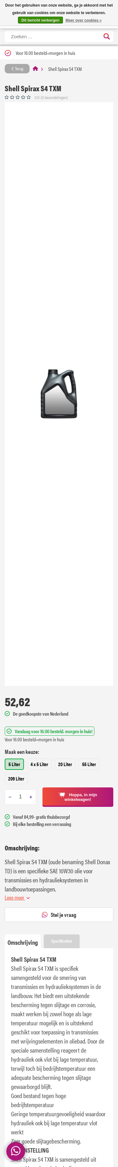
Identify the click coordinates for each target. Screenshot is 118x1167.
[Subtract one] (10, 797)
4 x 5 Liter (39, 764)
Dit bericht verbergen (40, 20)
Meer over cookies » (83, 20)
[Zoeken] (59, 36)
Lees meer (17, 897)
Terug (17, 68)
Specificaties (61, 941)
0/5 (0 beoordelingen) (51, 97)
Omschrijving (23, 942)
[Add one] (30, 797)
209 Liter (16, 778)
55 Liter (89, 764)
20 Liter (65, 764)
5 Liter (14, 764)
